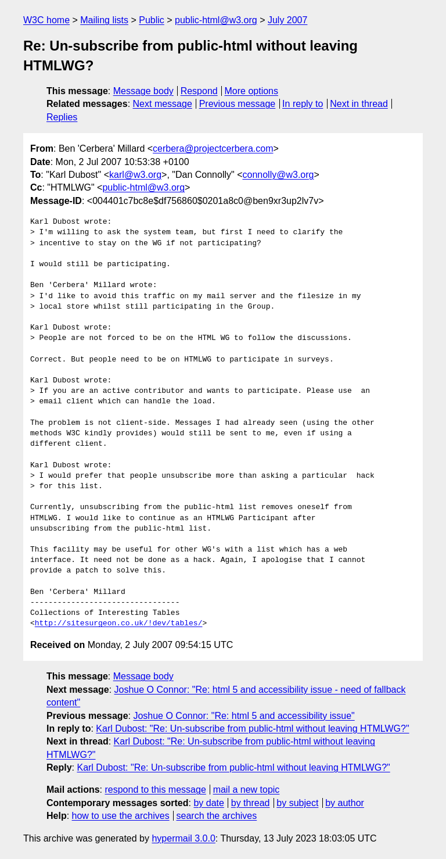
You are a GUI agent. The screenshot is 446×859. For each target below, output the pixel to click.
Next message (162, 104)
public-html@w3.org (216, 20)
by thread (250, 803)
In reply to (302, 104)
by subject (297, 803)
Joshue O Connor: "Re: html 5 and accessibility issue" (243, 716)
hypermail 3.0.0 (183, 838)
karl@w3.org (135, 175)
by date (208, 803)
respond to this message (155, 789)
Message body (143, 91)
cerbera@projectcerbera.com (213, 148)
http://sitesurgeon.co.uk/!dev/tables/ (119, 623)
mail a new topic (246, 789)
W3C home (46, 20)
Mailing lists (104, 20)
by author (344, 803)
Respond (199, 91)
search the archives (217, 816)
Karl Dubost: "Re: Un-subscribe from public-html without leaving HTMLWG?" (252, 728)
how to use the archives (121, 816)
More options (252, 91)
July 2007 (288, 20)
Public (151, 20)
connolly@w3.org (278, 175)
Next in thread (359, 104)
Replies (61, 117)
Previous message (237, 104)
